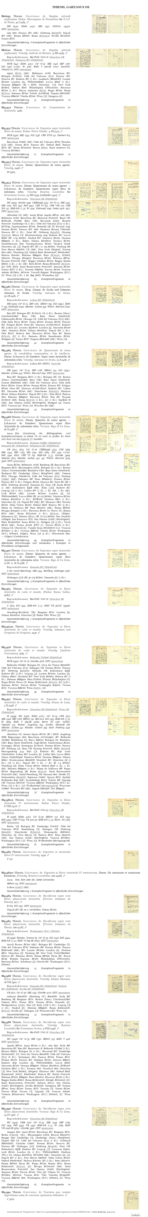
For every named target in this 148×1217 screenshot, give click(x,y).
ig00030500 (13, 29)
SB (14, 246)
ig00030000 (13, 822)
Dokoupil (41, 208)
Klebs (24, 26)
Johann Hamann (60, 979)
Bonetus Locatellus (52, 191)
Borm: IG (47, 721)
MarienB (65, 748)
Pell (26, 205)
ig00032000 (58, 373)
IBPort (43, 303)
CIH (61, 449)
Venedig (22, 53)
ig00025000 (13, 309)
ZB (33, 961)
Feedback (136, 1215)
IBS (28, 452)
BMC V (38, 66)
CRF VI (39, 205)
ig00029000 (13, 730)
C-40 (13, 940)
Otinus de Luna (60, 702)
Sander (22, 202)
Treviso (48, 898)
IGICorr (57, 26)
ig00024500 (13, 138)
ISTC (4, 29)
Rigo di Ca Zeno (60, 426)
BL (23, 81)
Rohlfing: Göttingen (54, 570)
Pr (24, 66)
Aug (22, 751)
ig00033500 (35, 905)
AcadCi (19, 887)
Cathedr (5, 479)
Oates (56, 208)
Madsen (5, 458)
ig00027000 (13, 211)
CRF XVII (46, 135)
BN (3, 266)
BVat (51, 76)
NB (45, 96)
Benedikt (56, 32)
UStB (51, 487)
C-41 (50, 1125)
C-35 (50, 455)
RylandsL (54, 391)
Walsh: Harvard (56, 306)
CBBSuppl (37, 202)
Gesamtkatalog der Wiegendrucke (21, 1212)
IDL (41, 452)
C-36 (23, 208)
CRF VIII (55, 205)
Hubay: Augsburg (27, 724)
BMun (44, 147)
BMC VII (49, 605)
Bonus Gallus (62, 592)
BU (61, 96)
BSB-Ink (15, 208)
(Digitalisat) (29, 59)
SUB (3, 144)
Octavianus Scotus (14, 195)
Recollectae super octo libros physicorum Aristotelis (37, 897)
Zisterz (21, 1005)
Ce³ (37, 63)
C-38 (67, 718)
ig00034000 (47, 1128)
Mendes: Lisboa (33, 306)
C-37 (40, 605)
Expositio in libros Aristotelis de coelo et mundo (37, 590)
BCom (18, 73)
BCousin (55, 255)
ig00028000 (57, 661)
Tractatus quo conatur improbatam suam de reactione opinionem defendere (37, 1193)
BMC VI (22, 940)
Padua (21, 19)
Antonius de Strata (57, 293)
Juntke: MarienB (55, 724)
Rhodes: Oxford (33, 727)
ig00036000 (64, 992)
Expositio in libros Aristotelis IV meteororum (37, 801)
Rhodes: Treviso (25, 937)
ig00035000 (13, 1041)
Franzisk (6, 235)
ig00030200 (31, 883)
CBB (22, 1122)
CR (8, 449)
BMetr (56, 220)
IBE (40, 26)
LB (12, 339)
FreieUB (13, 1134)
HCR (9, 63)
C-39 (50, 819)
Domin (37, 687)
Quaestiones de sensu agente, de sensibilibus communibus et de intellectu (37, 352)
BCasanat (44, 35)
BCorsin (5, 93)
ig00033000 (52, 940)
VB (27, 819)
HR (9, 26)
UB (54, 84)
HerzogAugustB (49, 785)
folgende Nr (26, 439)
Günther (59, 455)
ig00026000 (19, 460)
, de (29, 16)
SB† (23, 1134)
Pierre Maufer (39, 131)
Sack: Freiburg (57, 727)
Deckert (61, 135)
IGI (3, 66)
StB (26, 252)
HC (9, 202)
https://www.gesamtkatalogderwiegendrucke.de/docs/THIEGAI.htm (63, 1212)
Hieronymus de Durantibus (42, 19)
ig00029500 (13, 608)
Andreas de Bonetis (40, 53)
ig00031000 (25, 69)
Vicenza (44, 426)
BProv (31, 516)
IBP (62, 63)
